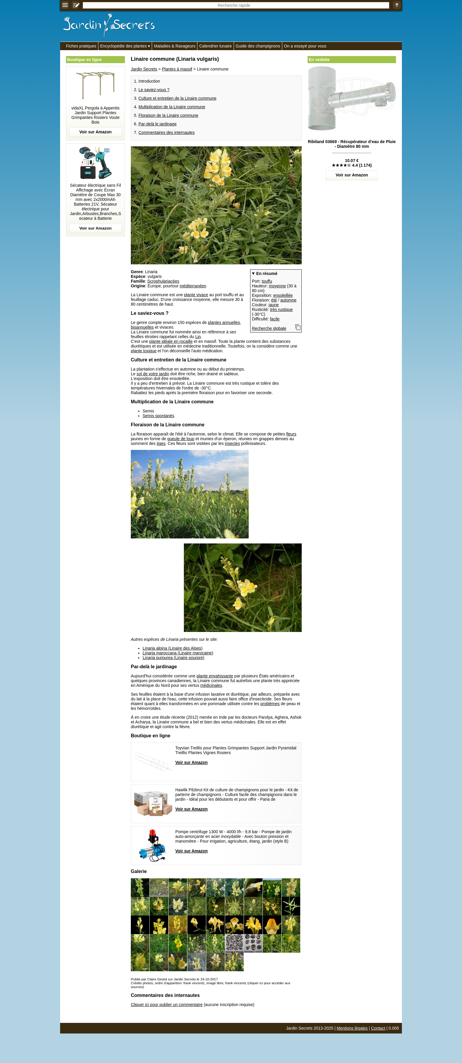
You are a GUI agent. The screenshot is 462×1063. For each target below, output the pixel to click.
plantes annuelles (224, 322)
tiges (161, 443)
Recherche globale (269, 328)
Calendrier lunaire (215, 46)
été (274, 300)
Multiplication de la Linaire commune (171, 106)
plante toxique (143, 350)
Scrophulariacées (163, 281)
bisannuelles (142, 327)
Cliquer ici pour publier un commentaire (167, 1004)
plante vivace (196, 294)
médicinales (211, 685)
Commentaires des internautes (166, 132)
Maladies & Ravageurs (174, 46)
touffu (267, 281)
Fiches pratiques (81, 46)
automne (288, 300)
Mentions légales (352, 1028)
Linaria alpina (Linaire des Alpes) (172, 648)
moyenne (277, 286)
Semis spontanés (158, 415)
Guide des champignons (258, 46)
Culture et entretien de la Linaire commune (177, 98)
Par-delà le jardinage (157, 124)
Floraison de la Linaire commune (168, 115)
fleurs (291, 434)
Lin (198, 336)
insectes (232, 443)
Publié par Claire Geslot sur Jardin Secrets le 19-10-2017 (174, 979)
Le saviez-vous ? (153, 89)
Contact (378, 1028)
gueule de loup (180, 438)
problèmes (270, 703)
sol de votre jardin (152, 373)
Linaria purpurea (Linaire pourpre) (173, 657)
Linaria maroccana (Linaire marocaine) (178, 653)
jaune (274, 304)
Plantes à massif (177, 69)
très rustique (281, 309)
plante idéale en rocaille (171, 341)
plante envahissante (215, 676)
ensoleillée (283, 295)
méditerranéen (193, 286)
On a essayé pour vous (305, 46)
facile (275, 319)
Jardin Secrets (144, 69)
